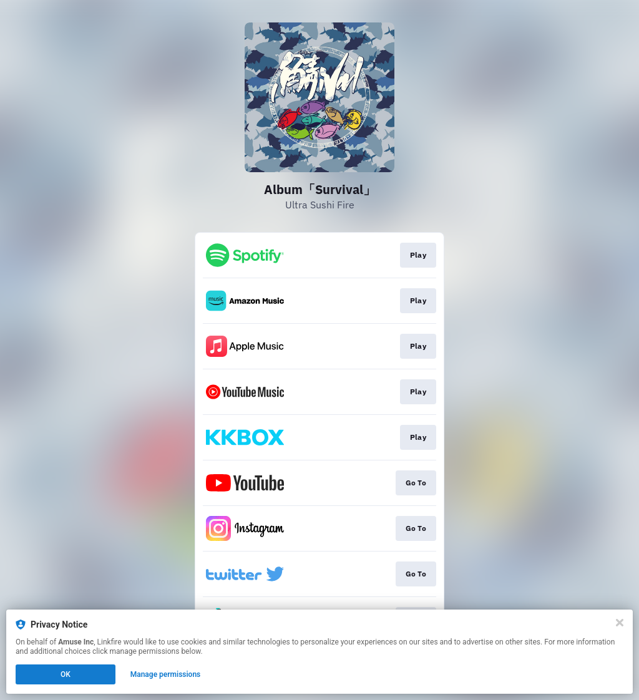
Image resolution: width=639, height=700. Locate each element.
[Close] (620, 623)
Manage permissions (165, 674)
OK (66, 674)
